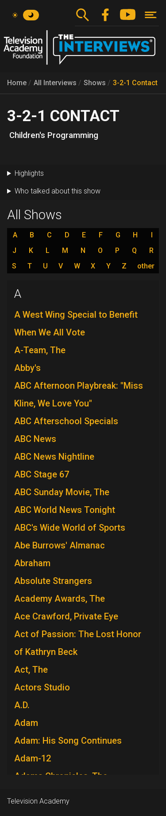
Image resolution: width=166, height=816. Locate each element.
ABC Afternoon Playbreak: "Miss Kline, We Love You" (78, 394)
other (145, 266)
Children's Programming (53, 135)
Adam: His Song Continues (68, 740)
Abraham (32, 563)
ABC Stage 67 (41, 474)
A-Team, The (40, 350)
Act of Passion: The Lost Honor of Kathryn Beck (77, 643)
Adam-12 (32, 758)
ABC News (35, 439)
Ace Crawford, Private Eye (66, 616)
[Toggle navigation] (151, 15)
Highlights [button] (29, 173)
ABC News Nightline (54, 456)
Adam (26, 722)
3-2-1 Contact (135, 83)
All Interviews (55, 83)
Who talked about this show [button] (57, 191)
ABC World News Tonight (64, 510)
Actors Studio (42, 687)
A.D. (22, 705)
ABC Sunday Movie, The (61, 492)
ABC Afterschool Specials (66, 421)
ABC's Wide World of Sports (69, 527)
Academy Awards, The (59, 598)
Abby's (27, 368)
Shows (95, 83)
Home (17, 83)
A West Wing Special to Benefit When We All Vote (76, 323)
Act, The (31, 669)
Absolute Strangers (53, 581)
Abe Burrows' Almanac (59, 545)
